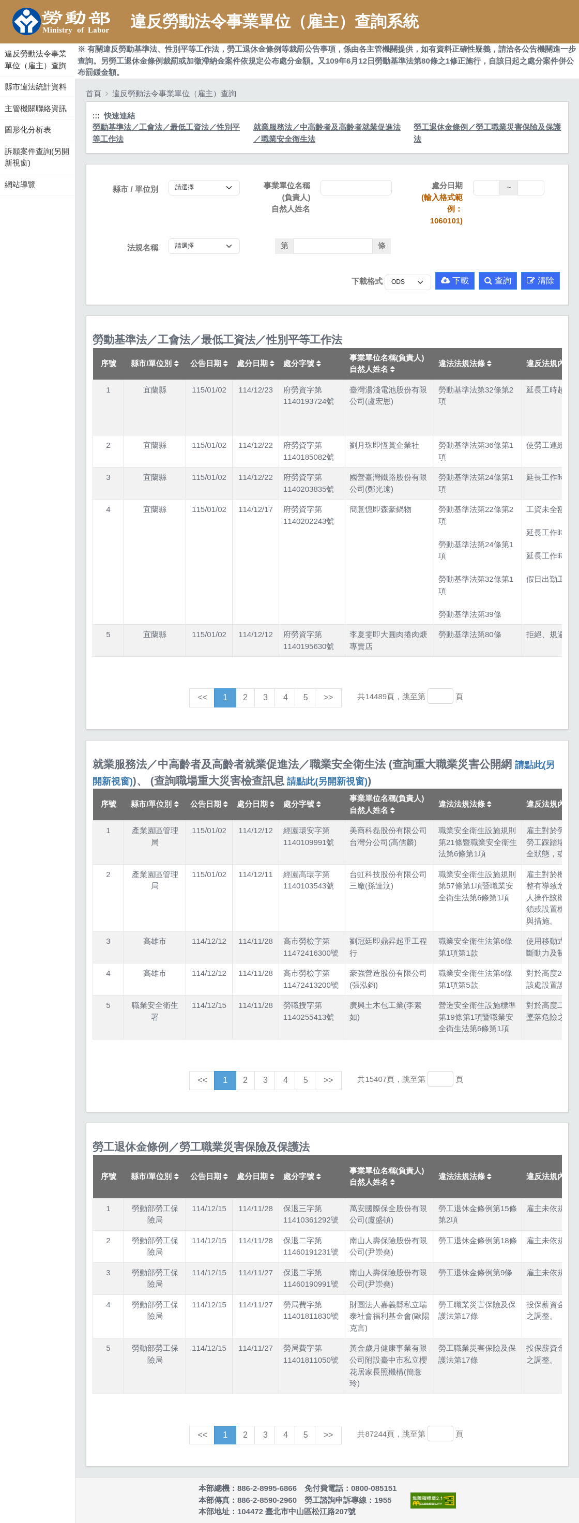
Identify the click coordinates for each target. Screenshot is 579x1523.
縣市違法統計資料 (36, 86)
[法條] (333, 246)
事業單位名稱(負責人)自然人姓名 (287, 197)
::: (1, 40)
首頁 (93, 93)
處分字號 (302, 363)
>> (328, 697)
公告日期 (209, 363)
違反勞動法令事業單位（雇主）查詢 (36, 59)
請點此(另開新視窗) (327, 781)
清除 (540, 280)
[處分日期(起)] (486, 187)
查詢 (497, 280)
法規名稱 (142, 247)
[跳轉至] (440, 696)
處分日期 (440, 203)
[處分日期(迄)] (530, 187)
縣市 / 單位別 (135, 189)
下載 (455, 280)
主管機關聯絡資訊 (36, 108)
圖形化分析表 (28, 129)
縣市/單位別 (154, 363)
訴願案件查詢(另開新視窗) (37, 157)
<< (203, 697)
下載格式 (367, 281)
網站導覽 (20, 184)
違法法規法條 (465, 363)
